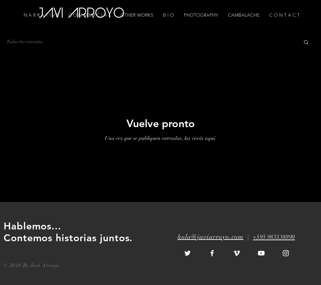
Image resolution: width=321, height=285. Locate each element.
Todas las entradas (25, 41)
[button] (284, 15)
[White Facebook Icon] (212, 253)
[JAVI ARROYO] (82, 14)
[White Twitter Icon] (187, 253)
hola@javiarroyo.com (210, 237)
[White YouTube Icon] (261, 253)
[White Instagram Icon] (286, 253)
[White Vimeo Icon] (237, 253)
